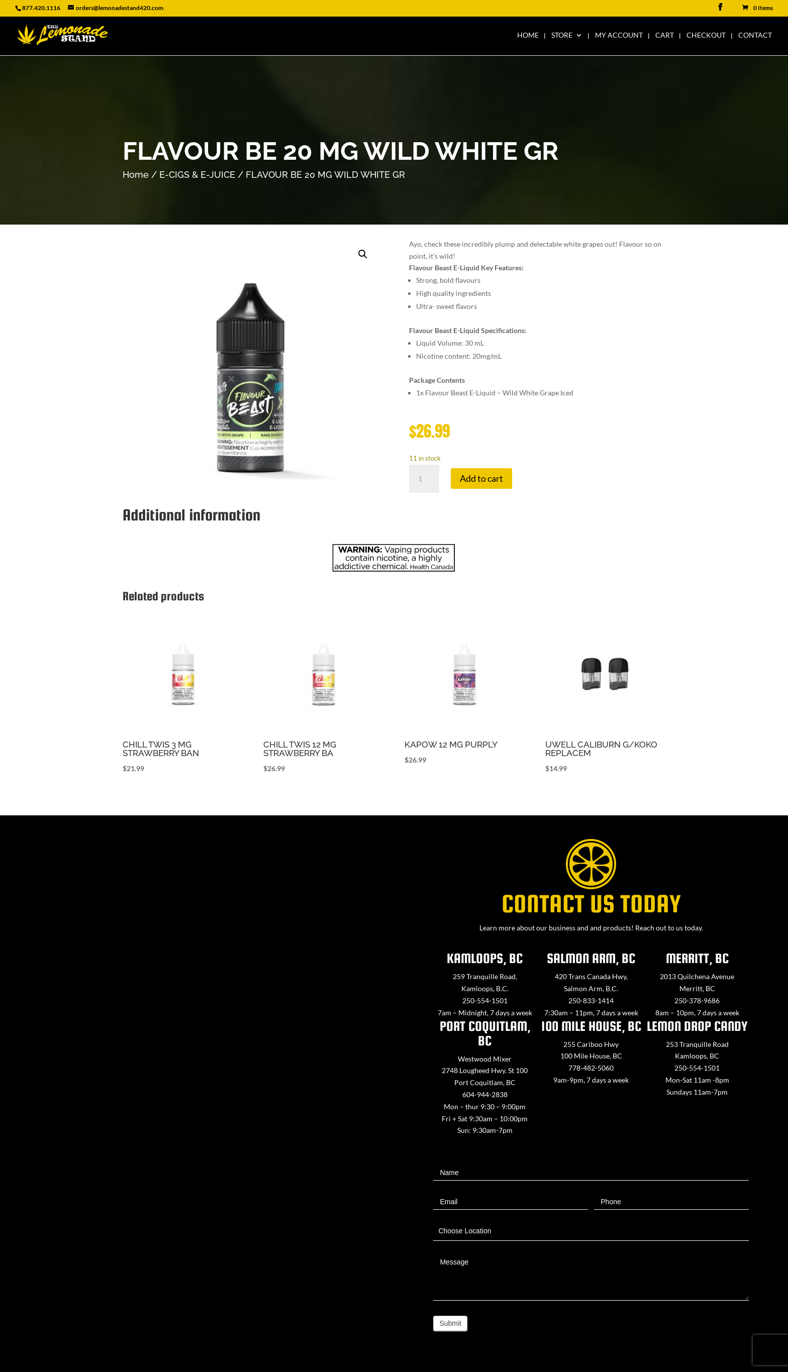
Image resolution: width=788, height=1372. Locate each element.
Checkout (706, 35)
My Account (619, 35)
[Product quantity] (424, 479)
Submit (450, 1323)
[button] (363, 254)
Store (561, 35)
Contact (755, 35)
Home (528, 35)
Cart (664, 35)
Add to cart (481, 478)
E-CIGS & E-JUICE (197, 174)
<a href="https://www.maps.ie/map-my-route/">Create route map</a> (197, 1088)
